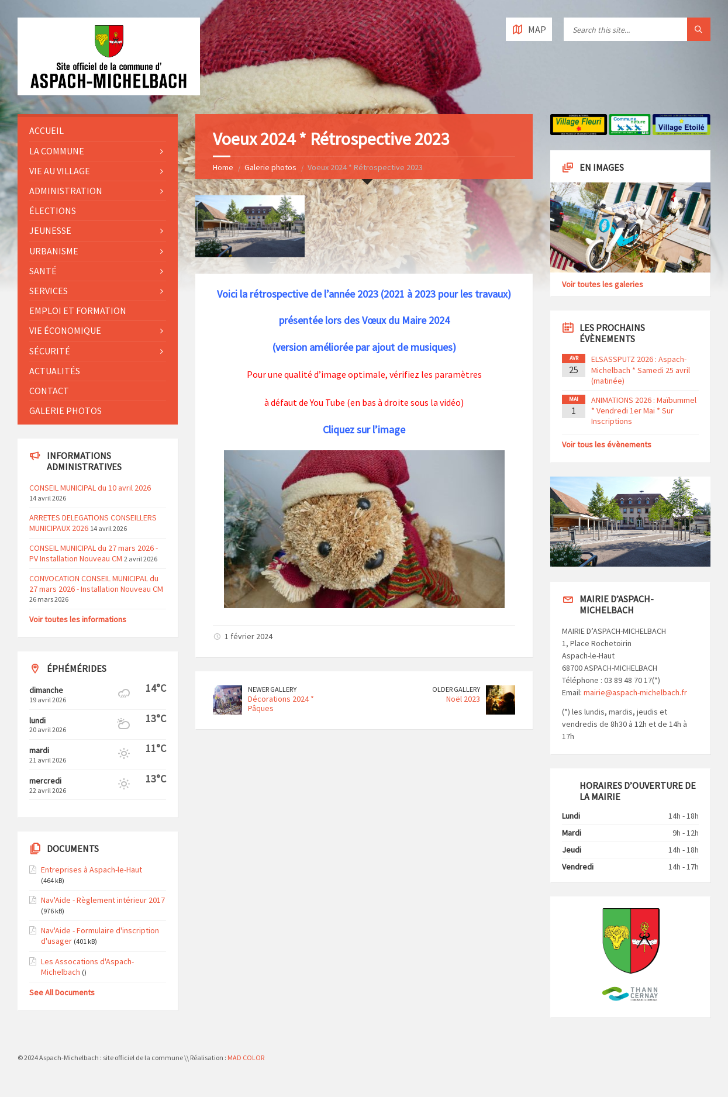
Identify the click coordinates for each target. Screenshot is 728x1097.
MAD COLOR (245, 1057)
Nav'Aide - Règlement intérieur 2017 (103, 900)
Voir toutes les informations (77, 619)
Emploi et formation (77, 310)
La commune (56, 151)
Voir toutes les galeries (602, 284)
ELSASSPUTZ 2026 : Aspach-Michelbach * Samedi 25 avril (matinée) (640, 369)
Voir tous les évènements (606, 444)
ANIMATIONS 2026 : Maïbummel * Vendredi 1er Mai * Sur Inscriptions (643, 410)
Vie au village (59, 171)
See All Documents (62, 992)
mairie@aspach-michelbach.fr (635, 692)
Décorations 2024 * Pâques (281, 704)
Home (223, 167)
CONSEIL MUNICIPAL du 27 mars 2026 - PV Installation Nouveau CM (93, 553)
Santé (43, 271)
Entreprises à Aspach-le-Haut (91, 869)
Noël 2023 (463, 699)
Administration (65, 190)
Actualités (54, 371)
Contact (49, 390)
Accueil (46, 130)
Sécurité (49, 351)
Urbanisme (53, 251)
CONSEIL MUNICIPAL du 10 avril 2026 (90, 487)
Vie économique (65, 330)
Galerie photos (270, 167)
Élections (52, 210)
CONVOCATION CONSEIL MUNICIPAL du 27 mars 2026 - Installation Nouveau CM (96, 583)
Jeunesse (50, 230)
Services (48, 290)
